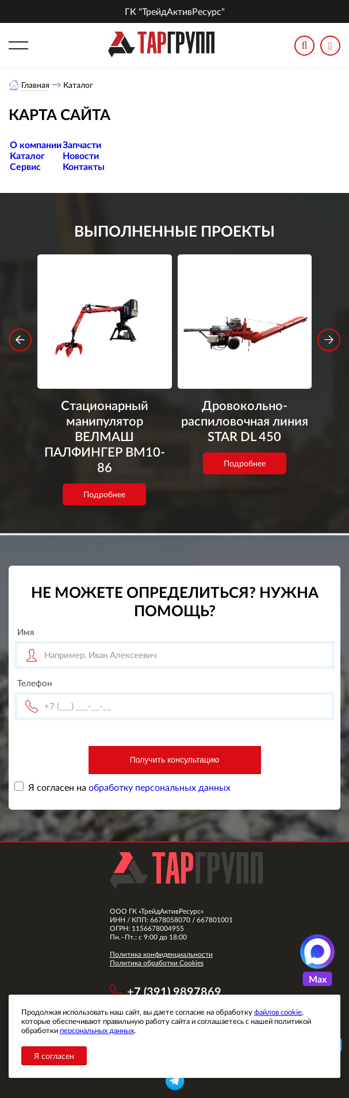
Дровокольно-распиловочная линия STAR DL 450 (244, 420)
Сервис (25, 166)
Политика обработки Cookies (157, 962)
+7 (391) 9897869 (174, 991)
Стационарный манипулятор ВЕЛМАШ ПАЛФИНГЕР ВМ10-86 (104, 436)
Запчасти (82, 144)
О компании (36, 144)
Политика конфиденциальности (161, 954)
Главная (35, 85)
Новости (81, 155)
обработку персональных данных (160, 787)
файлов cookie (278, 1011)
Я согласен (54, 1056)
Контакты (84, 166)
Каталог (27, 155)
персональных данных (97, 1030)
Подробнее (104, 494)
